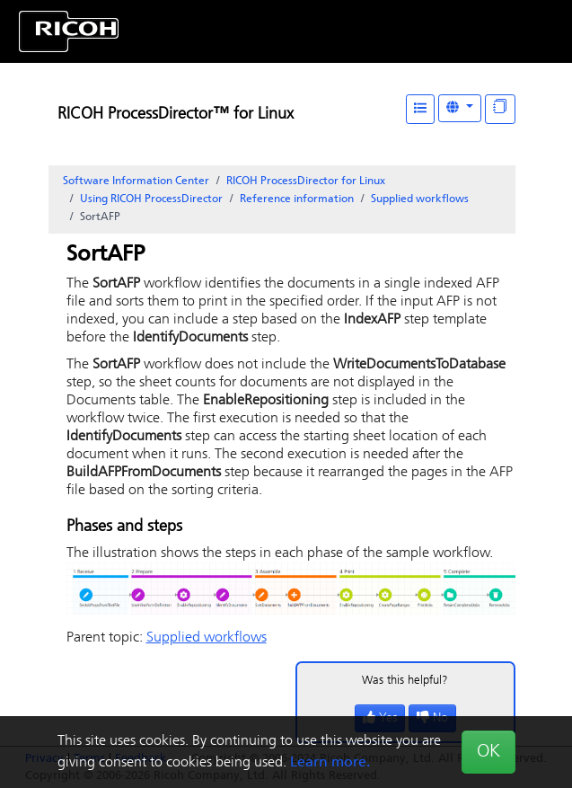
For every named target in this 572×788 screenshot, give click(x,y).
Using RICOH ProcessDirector (151, 199)
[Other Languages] (459, 108)
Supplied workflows (420, 199)
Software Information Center (136, 181)
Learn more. (330, 763)
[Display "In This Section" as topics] (500, 109)
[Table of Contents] (420, 109)
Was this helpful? (405, 680)
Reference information (297, 199)
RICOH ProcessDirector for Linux (305, 181)
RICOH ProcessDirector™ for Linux (175, 114)
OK (488, 752)
